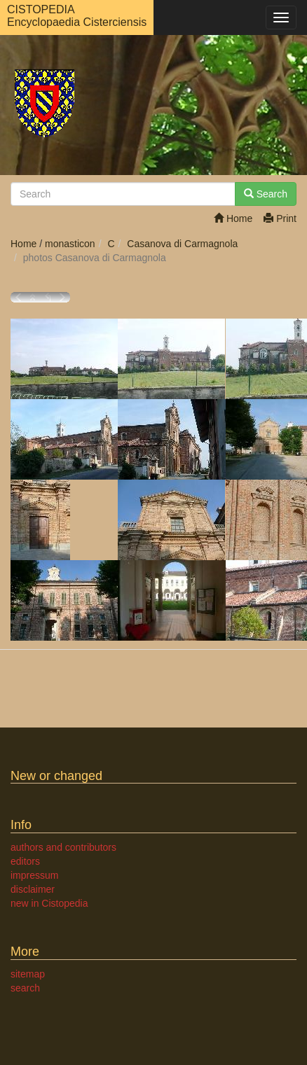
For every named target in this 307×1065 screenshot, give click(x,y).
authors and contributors (63, 847)
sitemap (28, 974)
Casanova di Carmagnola (182, 243)
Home (233, 218)
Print (280, 218)
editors (25, 861)
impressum (34, 875)
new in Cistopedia (49, 903)
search (25, 988)
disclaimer (33, 889)
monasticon (70, 243)
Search (265, 194)
